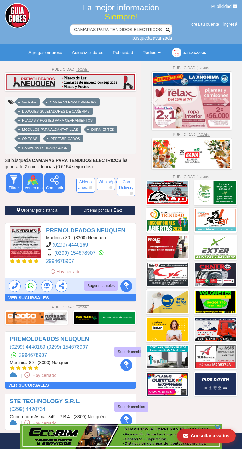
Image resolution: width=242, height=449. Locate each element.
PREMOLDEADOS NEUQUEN (85, 230)
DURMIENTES (102, 129)
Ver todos (29, 102)
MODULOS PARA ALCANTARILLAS (50, 129)
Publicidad (224, 6)
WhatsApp (107, 184)
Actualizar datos (87, 52)
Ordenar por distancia (37, 210)
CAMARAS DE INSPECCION (44, 148)
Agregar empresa (45, 52)
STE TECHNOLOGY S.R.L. (45, 401)
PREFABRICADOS (65, 139)
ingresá (230, 24)
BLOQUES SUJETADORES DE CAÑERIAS (55, 111)
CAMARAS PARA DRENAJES (73, 102)
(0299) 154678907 (75, 253)
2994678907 (60, 261)
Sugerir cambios (101, 286)
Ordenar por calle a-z (103, 210)
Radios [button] (152, 52)
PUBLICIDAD (70, 69)
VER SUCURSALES (28, 297)
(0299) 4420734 (27, 409)
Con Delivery (126, 187)
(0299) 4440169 (70, 244)
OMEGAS (29, 139)
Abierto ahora (85, 185)
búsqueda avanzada (152, 38)
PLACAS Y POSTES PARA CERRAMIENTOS (57, 120)
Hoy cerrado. (66, 271)
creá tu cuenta (205, 24)
